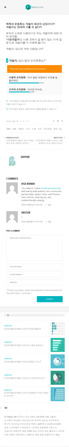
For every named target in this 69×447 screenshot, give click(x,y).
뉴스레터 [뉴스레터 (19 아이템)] (8, 420)
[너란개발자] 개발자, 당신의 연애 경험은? (22, 328)
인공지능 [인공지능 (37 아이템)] (8, 430)
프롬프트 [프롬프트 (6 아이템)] (30, 434)
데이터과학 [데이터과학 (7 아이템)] (36, 420)
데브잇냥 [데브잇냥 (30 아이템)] (26, 420)
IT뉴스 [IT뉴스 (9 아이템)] (22, 416)
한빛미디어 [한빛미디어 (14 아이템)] (50, 434)
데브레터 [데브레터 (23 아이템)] (17, 420)
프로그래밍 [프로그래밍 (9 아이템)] (9, 434)
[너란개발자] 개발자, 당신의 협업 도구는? (22, 361)
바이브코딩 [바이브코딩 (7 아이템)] (25, 423)
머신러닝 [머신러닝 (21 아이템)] (15, 423)
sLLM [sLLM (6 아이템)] (42, 416)
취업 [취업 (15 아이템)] (35, 430)
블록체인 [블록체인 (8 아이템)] (42, 423)
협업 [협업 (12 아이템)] (58, 434)
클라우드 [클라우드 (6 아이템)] (53, 430)
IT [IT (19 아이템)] (18, 416)
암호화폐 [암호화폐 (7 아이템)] (44, 427)
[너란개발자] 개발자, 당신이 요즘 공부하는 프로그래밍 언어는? (49, 141)
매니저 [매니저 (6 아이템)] (7, 423)
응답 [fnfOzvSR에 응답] (49, 221)
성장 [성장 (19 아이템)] (6, 427)
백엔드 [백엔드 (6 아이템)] (34, 423)
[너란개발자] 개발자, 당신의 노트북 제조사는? (24, 377)
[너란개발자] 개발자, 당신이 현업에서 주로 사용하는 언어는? (19, 141)
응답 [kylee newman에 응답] (49, 205)
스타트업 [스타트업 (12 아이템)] (35, 427)
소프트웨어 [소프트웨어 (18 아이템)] (14, 427)
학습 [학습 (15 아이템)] (37, 434)
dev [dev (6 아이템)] (15, 416)
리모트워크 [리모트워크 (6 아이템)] (54, 420)
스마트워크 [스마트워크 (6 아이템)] (25, 427)
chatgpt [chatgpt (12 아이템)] (10, 416)
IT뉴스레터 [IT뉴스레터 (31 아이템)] (30, 416)
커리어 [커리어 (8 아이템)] (41, 430)
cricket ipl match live (51, 188)
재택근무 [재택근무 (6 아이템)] (17, 430)
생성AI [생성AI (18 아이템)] (49, 423)
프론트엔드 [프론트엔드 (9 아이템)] (20, 434)
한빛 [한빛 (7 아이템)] (42, 434)
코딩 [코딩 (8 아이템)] (46, 430)
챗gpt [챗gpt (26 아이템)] (29, 430)
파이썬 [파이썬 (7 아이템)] (61, 430)
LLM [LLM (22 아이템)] (37, 416)
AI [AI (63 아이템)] (5, 416)
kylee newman (28, 183)
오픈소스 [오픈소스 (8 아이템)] (53, 427)
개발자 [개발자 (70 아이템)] (53, 416)
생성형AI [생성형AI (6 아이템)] (57, 423)
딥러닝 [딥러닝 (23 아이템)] (45, 420)
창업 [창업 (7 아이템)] (24, 430)
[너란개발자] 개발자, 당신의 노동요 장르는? (23, 345)
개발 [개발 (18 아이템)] (47, 416)
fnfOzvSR (25, 212)
